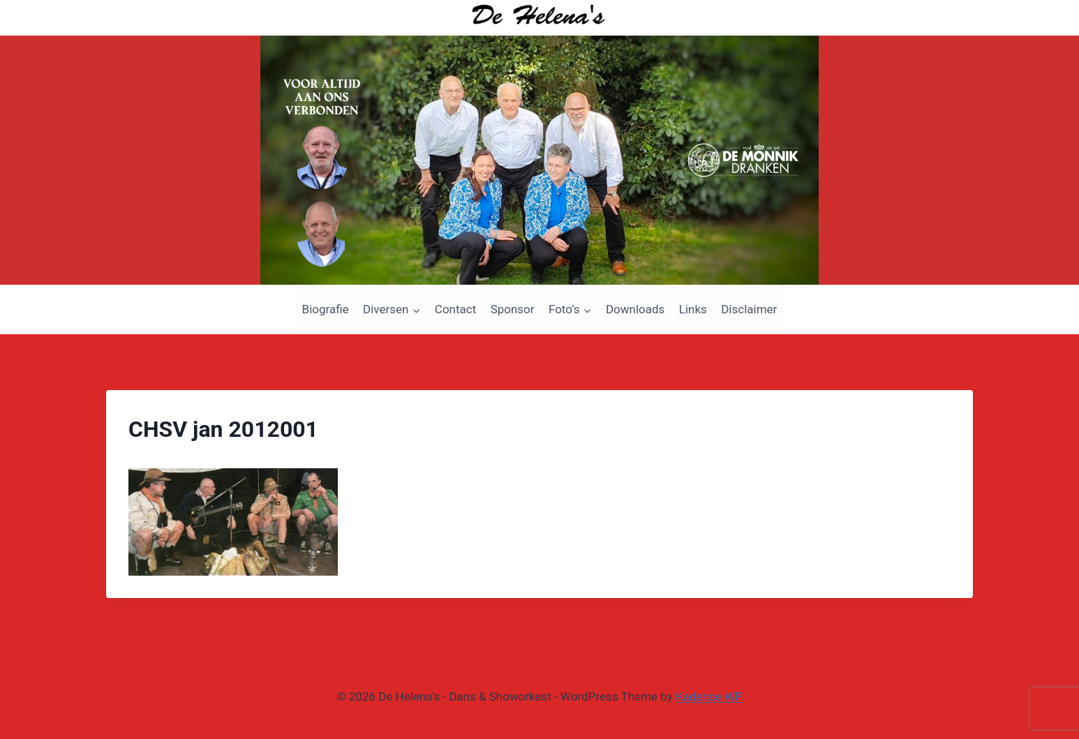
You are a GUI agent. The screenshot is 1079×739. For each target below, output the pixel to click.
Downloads (635, 309)
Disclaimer (749, 309)
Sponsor (513, 309)
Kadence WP (709, 696)
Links (693, 309)
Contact (455, 309)
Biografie (325, 309)
